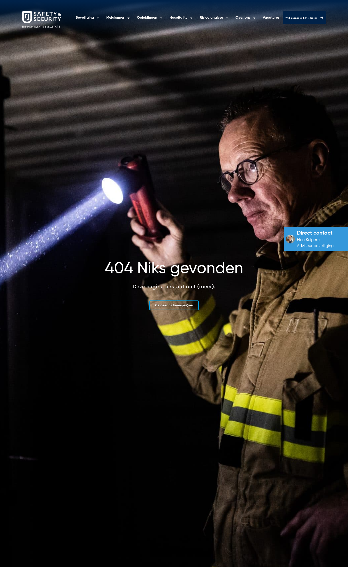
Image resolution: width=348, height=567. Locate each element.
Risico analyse (214, 18)
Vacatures (271, 18)
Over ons (245, 18)
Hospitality (181, 18)
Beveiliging (88, 18)
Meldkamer (118, 18)
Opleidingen (150, 18)
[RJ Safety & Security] (41, 19)
